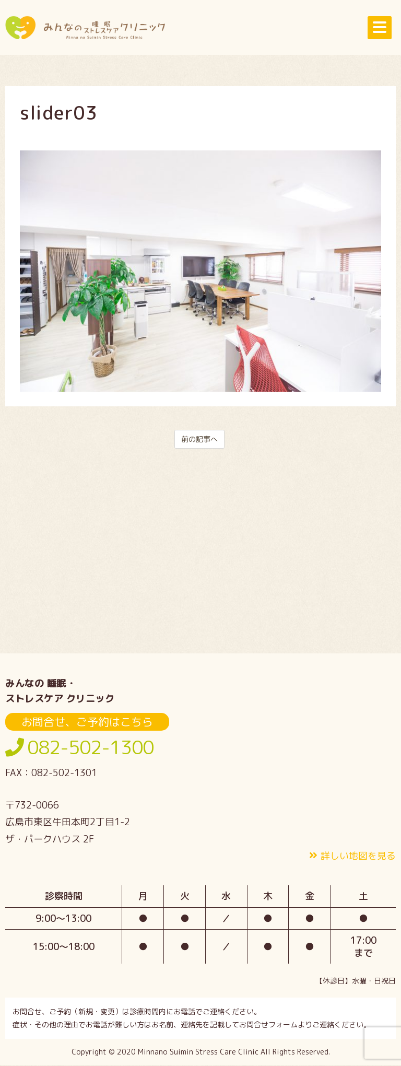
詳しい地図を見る (358, 856)
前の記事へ (199, 440)
